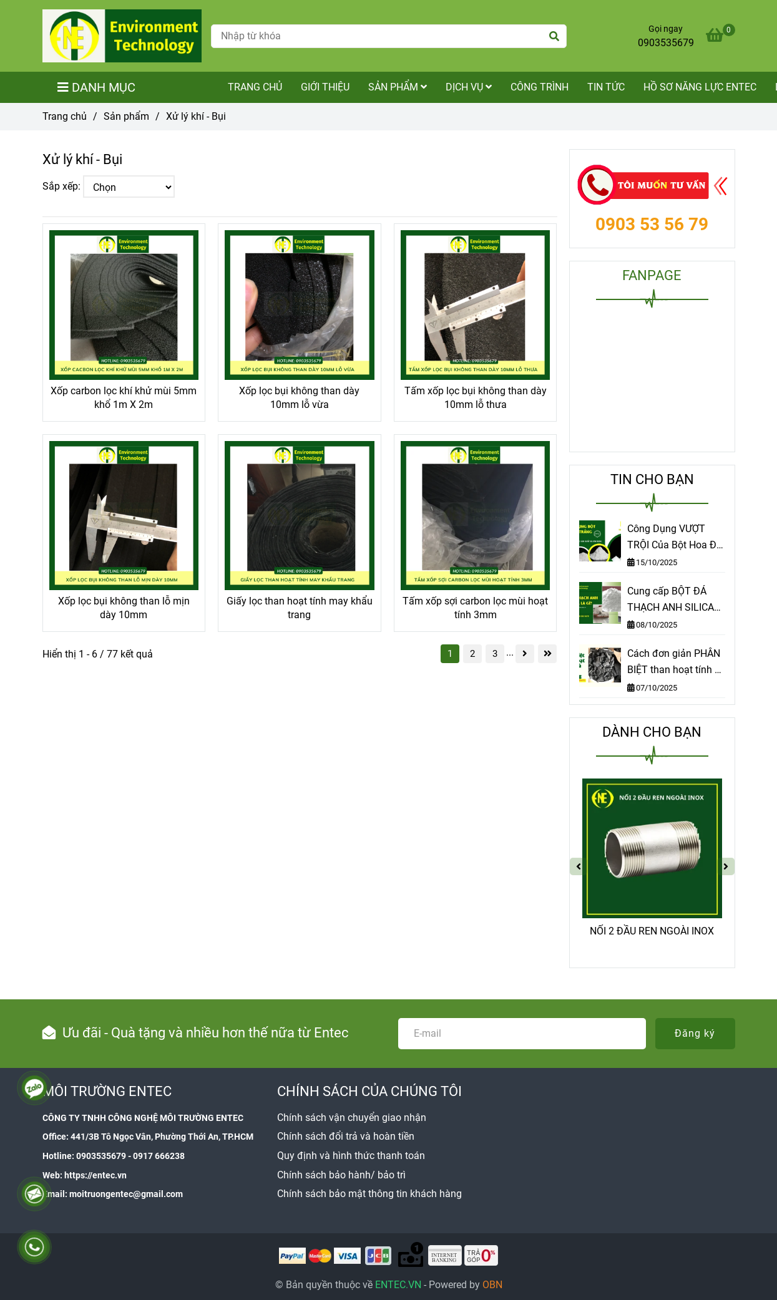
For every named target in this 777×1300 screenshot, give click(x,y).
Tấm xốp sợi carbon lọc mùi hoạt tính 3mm (475, 608)
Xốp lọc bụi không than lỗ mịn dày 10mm (124, 608)
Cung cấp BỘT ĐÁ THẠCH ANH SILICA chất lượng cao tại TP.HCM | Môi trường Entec (672, 600)
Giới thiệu (325, 87)
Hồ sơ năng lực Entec (699, 87)
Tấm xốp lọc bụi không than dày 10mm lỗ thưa (475, 397)
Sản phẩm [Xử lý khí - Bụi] (126, 116)
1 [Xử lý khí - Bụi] (449, 653)
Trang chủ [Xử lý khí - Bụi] (64, 116)
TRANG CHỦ (255, 87)
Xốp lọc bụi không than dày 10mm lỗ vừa (299, 397)
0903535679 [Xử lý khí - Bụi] (666, 43)
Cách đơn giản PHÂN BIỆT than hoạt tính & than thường (674, 662)
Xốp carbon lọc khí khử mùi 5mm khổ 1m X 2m (124, 397)
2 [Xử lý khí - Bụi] (472, 653)
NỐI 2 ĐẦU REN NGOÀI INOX (652, 931)
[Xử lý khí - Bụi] (122, 35)
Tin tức (606, 87)
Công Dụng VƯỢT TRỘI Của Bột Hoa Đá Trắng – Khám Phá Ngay (674, 538)
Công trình (540, 87)
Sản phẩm (397, 87)
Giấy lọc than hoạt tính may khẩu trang (300, 608)
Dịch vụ (469, 87)
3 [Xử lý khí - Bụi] (494, 653)
